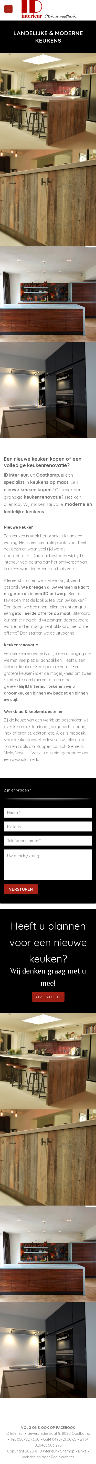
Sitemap (67, 1451)
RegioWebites (62, 1457)
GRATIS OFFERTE (48, 997)
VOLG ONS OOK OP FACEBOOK (48, 1427)
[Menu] (8, 9)
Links (82, 1451)
